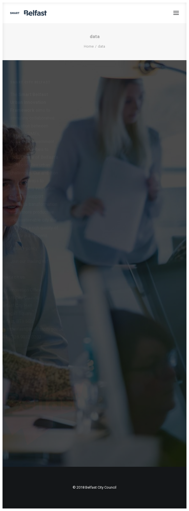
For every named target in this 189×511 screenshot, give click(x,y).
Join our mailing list (29, 261)
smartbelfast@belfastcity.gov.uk (31, 329)
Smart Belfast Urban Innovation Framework (29, 102)
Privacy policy (24, 248)
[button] (176, 13)
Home (89, 46)
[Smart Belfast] (28, 13)
